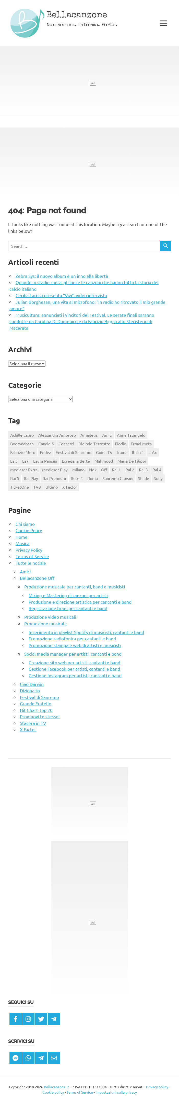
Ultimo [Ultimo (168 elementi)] (51, 486)
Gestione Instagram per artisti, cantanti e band (75, 675)
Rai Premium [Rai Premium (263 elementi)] (54, 478)
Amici (25, 571)
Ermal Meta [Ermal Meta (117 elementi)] (141, 443)
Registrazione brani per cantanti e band (68, 608)
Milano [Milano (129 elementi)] (78, 469)
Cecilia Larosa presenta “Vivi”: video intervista (61, 295)
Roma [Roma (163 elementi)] (92, 478)
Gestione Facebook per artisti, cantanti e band (74, 668)
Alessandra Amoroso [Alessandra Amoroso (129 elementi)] (57, 434)
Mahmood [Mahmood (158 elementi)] (103, 460)
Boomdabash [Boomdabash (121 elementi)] (22, 443)
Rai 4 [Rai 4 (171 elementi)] (156, 469)
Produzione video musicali (50, 616)
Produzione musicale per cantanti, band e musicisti (74, 586)
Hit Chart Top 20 (36, 710)
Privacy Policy (29, 550)
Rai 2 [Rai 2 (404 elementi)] (129, 469)
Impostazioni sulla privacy (116, 1092)
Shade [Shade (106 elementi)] (143, 478)
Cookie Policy (29, 530)
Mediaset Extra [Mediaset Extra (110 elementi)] (24, 469)
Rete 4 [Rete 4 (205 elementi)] (77, 478)
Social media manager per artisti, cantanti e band (73, 653)
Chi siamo (25, 524)
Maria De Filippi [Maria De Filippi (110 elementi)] (131, 460)
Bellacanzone (77, 15)
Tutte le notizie (31, 563)
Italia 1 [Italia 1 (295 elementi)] (138, 452)
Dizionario (30, 690)
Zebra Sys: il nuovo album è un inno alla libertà (62, 276)
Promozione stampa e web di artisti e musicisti (75, 645)
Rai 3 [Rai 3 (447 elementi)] (143, 469)
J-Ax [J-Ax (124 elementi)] (153, 452)
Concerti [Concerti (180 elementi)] (66, 443)
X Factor (28, 729)
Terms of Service (32, 556)
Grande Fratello (35, 703)
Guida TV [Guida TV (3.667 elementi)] (104, 452)
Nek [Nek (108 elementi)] (93, 469)
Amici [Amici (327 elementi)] (107, 434)
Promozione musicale (45, 623)
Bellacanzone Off (37, 578)
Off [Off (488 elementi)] (104, 469)
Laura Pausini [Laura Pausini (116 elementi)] (45, 460)
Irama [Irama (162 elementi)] (122, 452)
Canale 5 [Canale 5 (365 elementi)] (46, 443)
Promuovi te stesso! (40, 716)
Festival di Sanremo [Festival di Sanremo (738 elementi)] (73, 452)
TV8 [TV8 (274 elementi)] (37, 486)
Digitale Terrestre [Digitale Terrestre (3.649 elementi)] (94, 443)
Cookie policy (53, 1092)
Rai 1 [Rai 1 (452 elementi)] (116, 469)
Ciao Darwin (32, 684)
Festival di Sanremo (39, 697)
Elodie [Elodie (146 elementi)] (120, 443)
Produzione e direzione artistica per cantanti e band (80, 601)
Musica (22, 543)
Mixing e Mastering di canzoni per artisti (68, 595)
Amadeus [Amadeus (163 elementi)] (89, 434)
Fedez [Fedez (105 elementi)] (45, 452)
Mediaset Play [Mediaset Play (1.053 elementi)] (55, 469)
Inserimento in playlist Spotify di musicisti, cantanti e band (86, 632)
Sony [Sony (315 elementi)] (158, 478)
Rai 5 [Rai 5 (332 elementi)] (14, 478)
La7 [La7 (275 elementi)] (25, 460)
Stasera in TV (33, 723)
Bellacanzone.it (56, 1086)
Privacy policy (157, 1086)
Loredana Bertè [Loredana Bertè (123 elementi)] (76, 460)
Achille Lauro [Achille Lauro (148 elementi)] (22, 434)
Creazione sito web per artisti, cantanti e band (74, 662)
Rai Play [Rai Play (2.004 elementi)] (31, 478)
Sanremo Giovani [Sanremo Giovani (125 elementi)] (117, 478)
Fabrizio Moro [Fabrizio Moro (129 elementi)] (22, 452)
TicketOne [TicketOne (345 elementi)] (19, 486)
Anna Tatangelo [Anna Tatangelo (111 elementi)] (131, 434)
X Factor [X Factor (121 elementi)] (69, 486)
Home (22, 537)
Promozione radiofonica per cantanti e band (72, 638)
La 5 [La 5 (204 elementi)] (14, 460)
